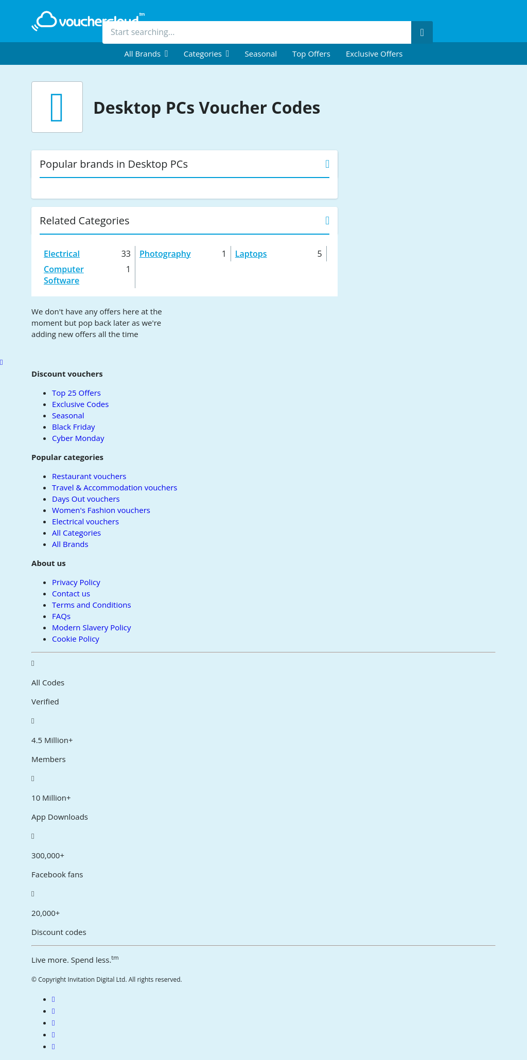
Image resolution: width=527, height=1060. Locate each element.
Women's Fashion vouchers (101, 510)
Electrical (62, 253)
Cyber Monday (78, 438)
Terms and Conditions (91, 604)
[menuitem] (146, 53)
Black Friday (73, 426)
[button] (146, 53)
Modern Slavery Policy (91, 627)
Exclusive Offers (374, 53)
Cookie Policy (75, 638)
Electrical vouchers (85, 521)
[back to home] (88, 21)
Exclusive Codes (80, 404)
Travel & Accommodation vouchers (114, 487)
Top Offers (311, 53)
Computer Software (64, 274)
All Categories (76, 532)
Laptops (251, 253)
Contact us (71, 593)
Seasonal (261, 53)
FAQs (61, 616)
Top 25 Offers (76, 392)
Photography (165, 253)
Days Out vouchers (86, 498)
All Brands (70, 544)
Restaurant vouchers (89, 476)
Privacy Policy (76, 582)
